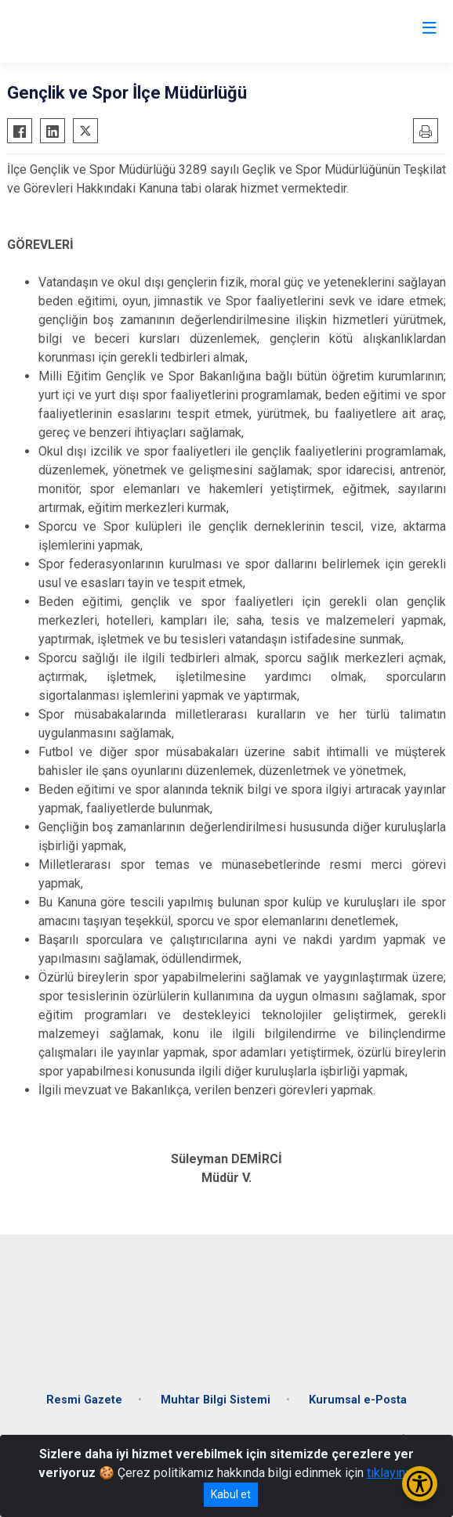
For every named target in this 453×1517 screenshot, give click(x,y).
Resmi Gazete (84, 1400)
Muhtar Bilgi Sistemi (215, 1400)
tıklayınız (391, 1472)
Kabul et (231, 1494)
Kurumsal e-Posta (358, 1400)
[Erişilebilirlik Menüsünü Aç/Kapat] (419, 1483)
